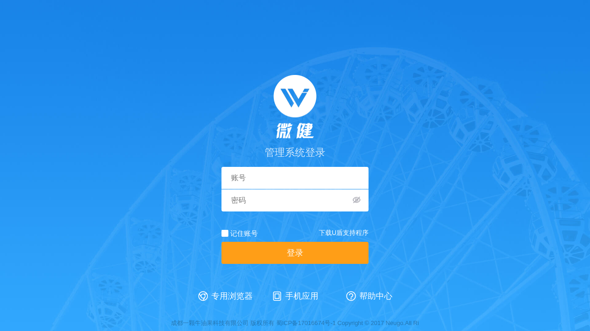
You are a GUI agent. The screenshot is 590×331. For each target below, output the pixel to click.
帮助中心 (375, 296)
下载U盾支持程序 (344, 232)
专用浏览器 (232, 296)
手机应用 (301, 296)
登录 (295, 252)
